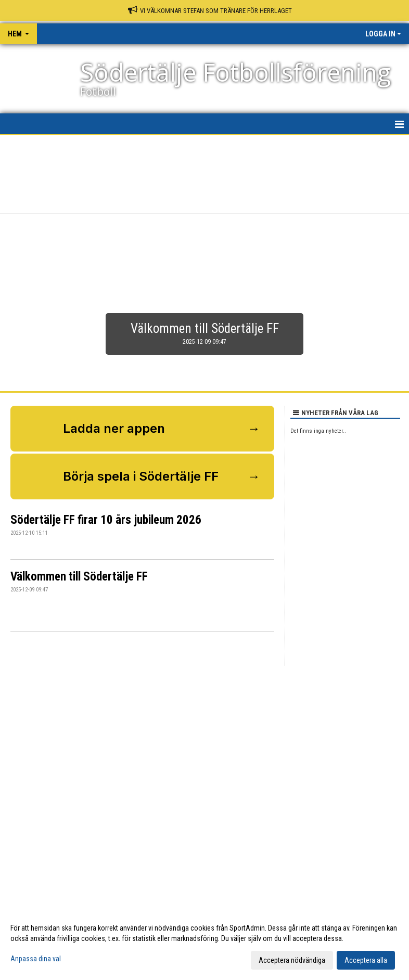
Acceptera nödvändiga (292, 960)
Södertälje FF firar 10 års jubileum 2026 (105, 520)
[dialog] (204, 943)
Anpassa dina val (35, 959)
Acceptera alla (365, 960)
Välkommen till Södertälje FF (79, 577)
